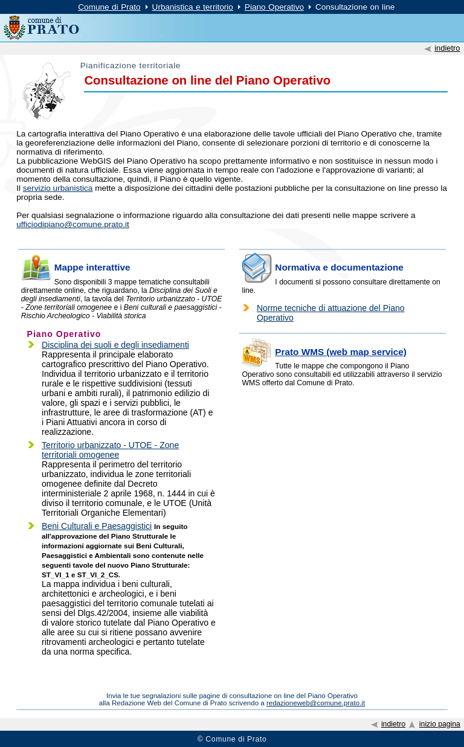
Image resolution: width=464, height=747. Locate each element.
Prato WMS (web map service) (341, 352)
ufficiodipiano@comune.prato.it (72, 224)
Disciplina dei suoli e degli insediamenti (115, 345)
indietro (447, 48)
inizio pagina (439, 724)
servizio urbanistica (58, 188)
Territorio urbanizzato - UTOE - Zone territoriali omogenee (110, 450)
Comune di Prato (109, 6)
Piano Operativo (274, 6)
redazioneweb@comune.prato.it (315, 703)
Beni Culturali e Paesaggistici (97, 526)
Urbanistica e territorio (192, 6)
